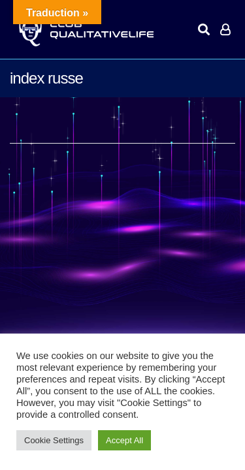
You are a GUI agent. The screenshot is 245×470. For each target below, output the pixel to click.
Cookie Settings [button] (54, 440)
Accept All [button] (124, 440)
